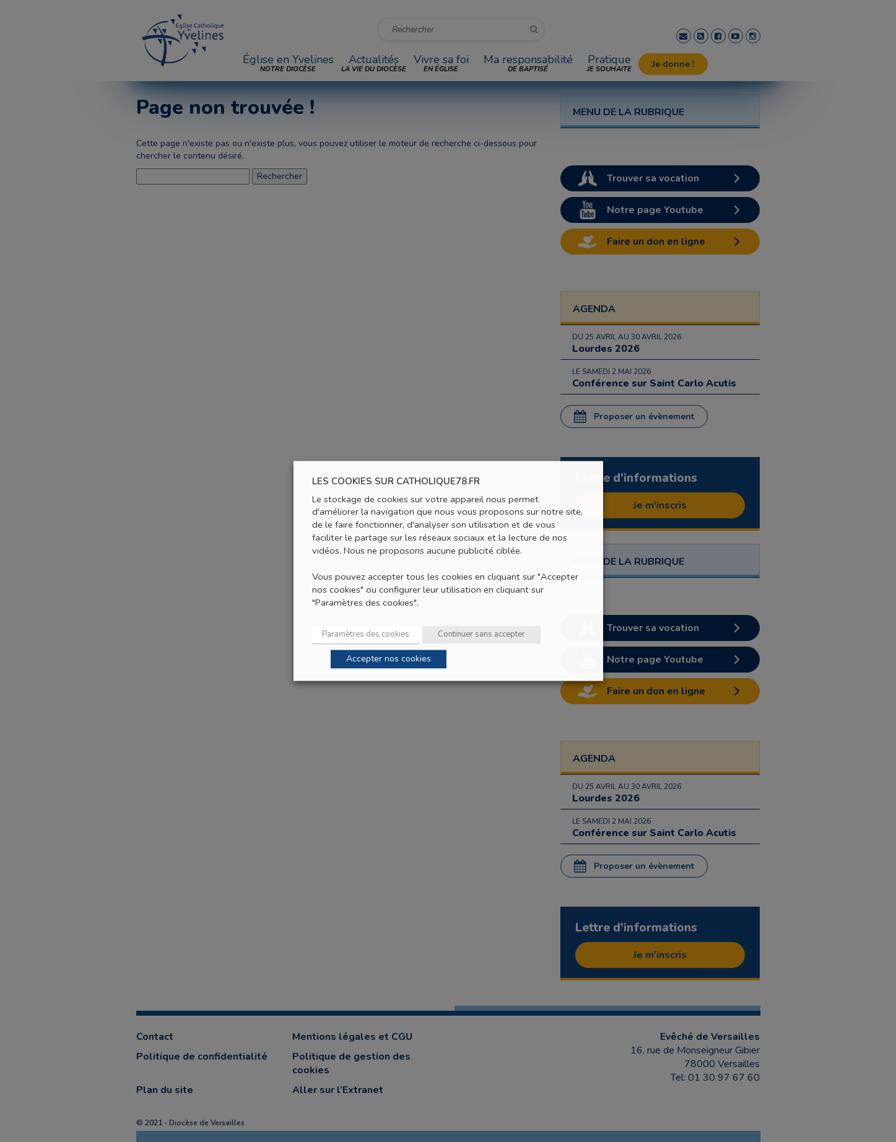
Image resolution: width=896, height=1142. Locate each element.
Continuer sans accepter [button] (481, 634)
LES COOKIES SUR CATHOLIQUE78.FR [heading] (396, 481)
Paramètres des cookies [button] (365, 634)
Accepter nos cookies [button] (388, 659)
